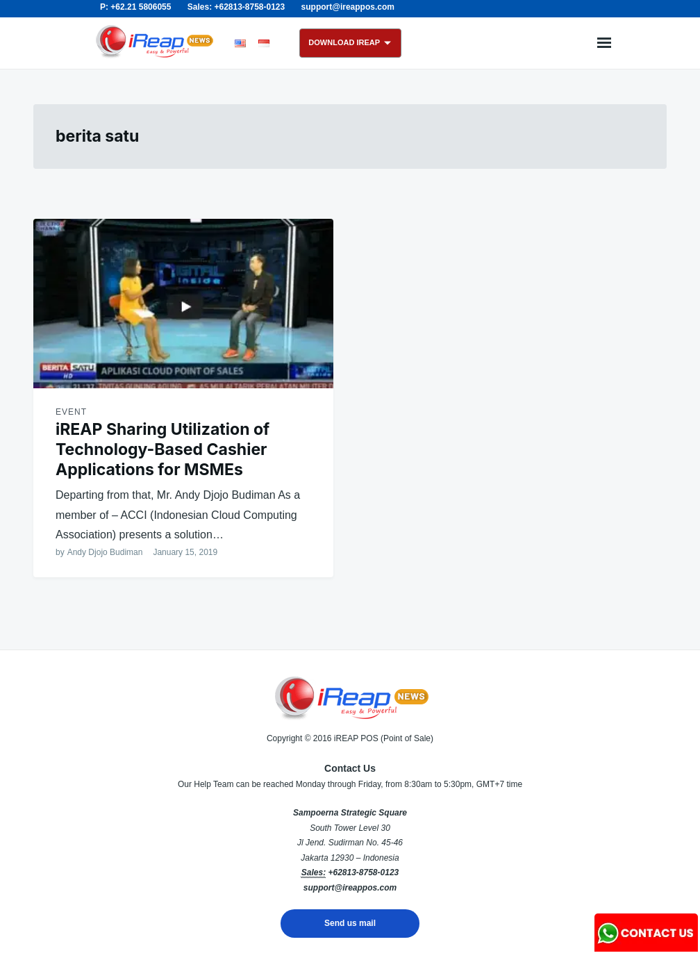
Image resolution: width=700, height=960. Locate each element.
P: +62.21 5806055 (135, 7)
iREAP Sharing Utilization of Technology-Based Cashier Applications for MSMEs (162, 449)
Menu (604, 43)
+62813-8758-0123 (363, 872)
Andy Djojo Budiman (105, 552)
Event (71, 412)
